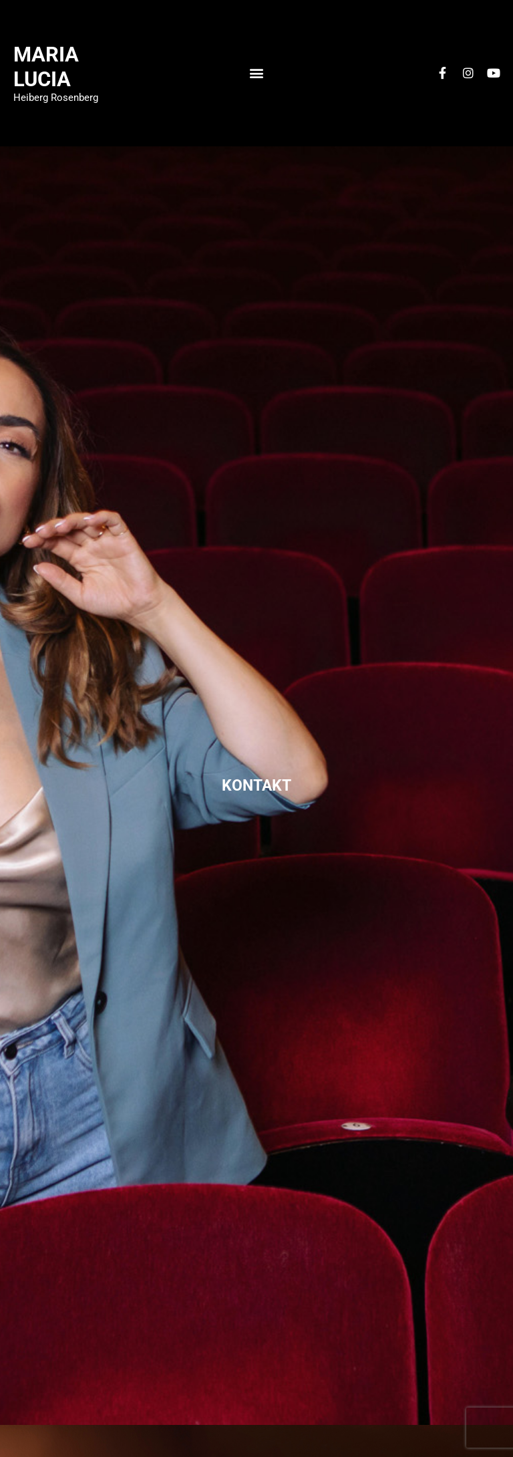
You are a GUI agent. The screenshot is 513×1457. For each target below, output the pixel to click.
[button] (256, 73)
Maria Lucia (46, 67)
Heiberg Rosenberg (55, 98)
